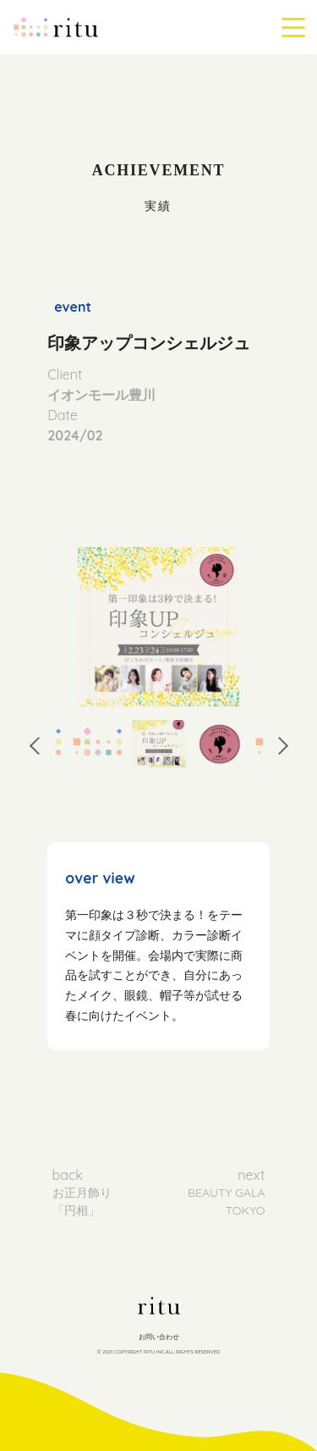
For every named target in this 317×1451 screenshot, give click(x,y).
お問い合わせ (159, 1336)
